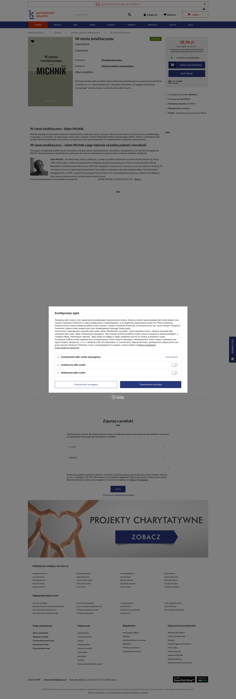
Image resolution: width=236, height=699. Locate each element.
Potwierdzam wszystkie (151, 384)
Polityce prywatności (146, 345)
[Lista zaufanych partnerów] (67, 348)
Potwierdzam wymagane (86, 384)
